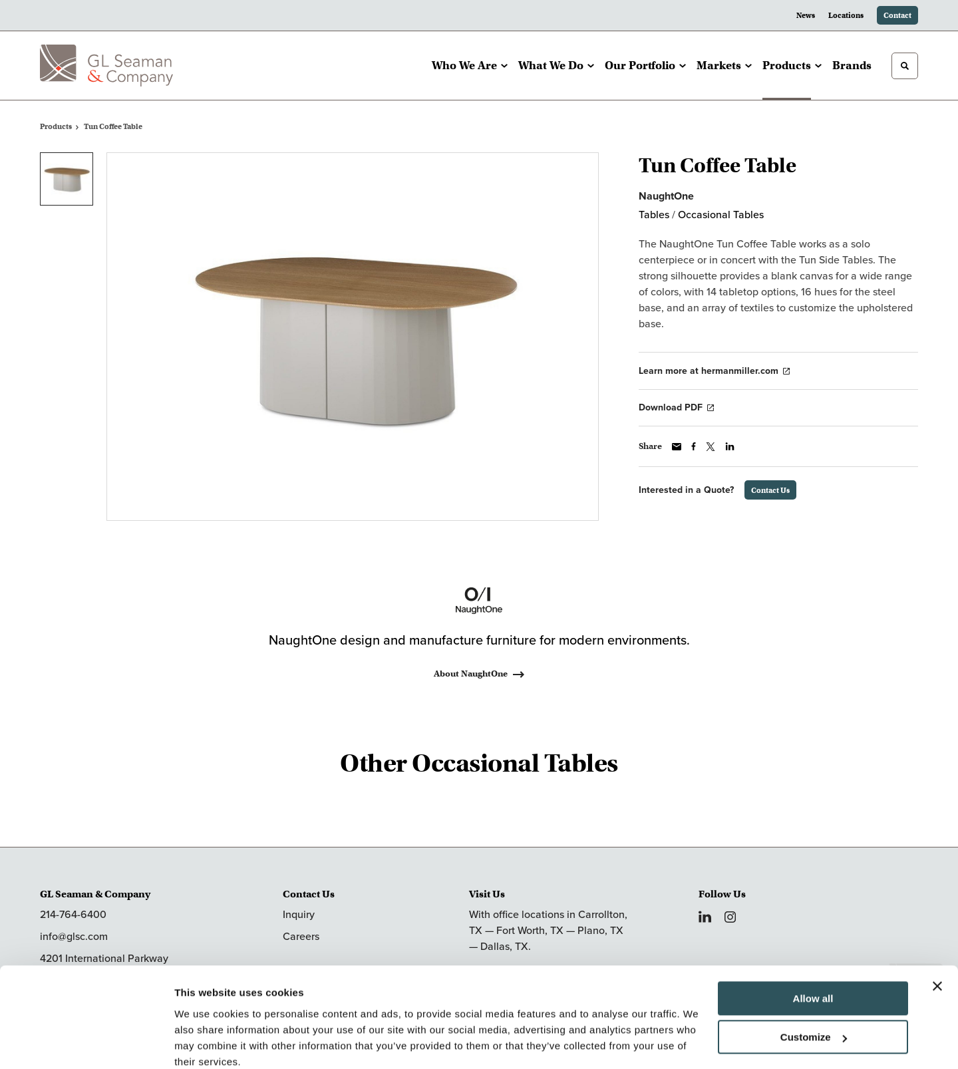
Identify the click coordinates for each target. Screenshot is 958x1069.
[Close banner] (937, 930)
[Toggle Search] (904, 66)
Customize (813, 981)
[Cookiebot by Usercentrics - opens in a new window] (86, 1043)
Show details (205, 1042)
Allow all (813, 943)
